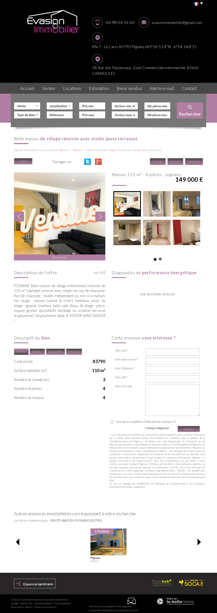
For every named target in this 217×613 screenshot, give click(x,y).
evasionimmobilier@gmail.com (177, 22)
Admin (29, 604)
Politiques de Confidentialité (170, 481)
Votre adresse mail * (126, 357)
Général (21, 349)
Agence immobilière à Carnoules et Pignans (41, 148)
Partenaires (17, 604)
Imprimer (175, 159)
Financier (74, 349)
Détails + (37, 349)
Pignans (78, 148)
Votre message (123, 383)
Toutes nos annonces (45, 604)
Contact (190, 87)
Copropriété (55, 349)
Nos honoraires (62, 601)
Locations (74, 87)
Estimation (102, 87)
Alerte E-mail (163, 87)
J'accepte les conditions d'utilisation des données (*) (145, 419)
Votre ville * (121, 375)
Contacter (158, 159)
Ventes (49, 87)
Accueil (25, 87)
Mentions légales (43, 601)
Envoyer (188, 426)
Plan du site (26, 601)
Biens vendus (131, 87)
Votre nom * (121, 348)
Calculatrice (194, 159)
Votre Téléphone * (125, 366)
